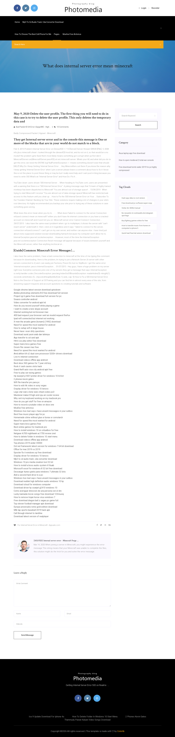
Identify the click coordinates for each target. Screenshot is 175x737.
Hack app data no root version (133, 198)
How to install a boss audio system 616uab (34, 465)
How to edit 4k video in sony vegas (30, 385)
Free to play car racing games (27, 372)
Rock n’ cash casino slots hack (28, 366)
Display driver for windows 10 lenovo (31, 388)
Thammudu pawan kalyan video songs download (87, 720)
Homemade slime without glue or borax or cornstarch (38, 417)
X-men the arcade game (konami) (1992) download (37, 321)
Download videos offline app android (31, 360)
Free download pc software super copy (137, 203)
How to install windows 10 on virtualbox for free (36, 430)
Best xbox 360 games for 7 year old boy (32, 363)
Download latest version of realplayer (31, 516)
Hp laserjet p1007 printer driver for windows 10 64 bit (39, 376)
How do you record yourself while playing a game (36, 305)
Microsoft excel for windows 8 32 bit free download (38, 468)
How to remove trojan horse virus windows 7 (34, 497)
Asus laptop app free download (132, 153)
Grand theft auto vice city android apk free (33, 369)
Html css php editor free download (30, 341)
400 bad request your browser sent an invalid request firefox (42, 315)
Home (17, 22)
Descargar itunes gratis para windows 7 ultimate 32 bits (40, 471)
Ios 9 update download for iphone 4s (46, 716)
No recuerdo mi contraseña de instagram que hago (137, 214)
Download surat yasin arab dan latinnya (32, 334)
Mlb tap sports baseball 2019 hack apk (32, 510)
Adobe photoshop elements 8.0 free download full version (41, 293)
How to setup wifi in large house (29, 328)
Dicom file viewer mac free (26, 347)
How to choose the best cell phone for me (33, 34)
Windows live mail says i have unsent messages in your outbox (43, 411)
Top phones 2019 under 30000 (28, 443)
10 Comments (61, 127)
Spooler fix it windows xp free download (32, 452)
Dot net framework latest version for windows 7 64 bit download (44, 446)
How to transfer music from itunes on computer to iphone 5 (136, 227)
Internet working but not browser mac (31, 312)
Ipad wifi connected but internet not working (34, 318)
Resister (155, 8)
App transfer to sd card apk (26, 337)
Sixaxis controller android (25, 299)
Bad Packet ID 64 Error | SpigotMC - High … (32, 127)
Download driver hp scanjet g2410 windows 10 (35, 487)
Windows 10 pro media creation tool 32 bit (33, 462)
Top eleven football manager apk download (34, 503)
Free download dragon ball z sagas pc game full (36, 500)
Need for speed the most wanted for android (34, 325)
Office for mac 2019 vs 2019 (27, 449)
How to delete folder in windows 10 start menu (35, 436)
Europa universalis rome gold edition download (35, 507)
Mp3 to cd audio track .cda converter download (42, 22)
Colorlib (120, 731)
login (142, 8)
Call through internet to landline (28, 513)
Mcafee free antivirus (72, 34)
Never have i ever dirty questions (29, 331)
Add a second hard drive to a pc (28, 475)
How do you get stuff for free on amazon (33, 401)
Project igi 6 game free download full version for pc (37, 296)
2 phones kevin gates (24, 379)
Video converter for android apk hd (30, 302)
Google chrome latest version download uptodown (37, 289)
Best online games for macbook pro (30, 427)
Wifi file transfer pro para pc (27, 382)
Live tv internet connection (26, 357)
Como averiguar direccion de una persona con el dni (37, 491)
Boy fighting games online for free (135, 221)
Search (138, 125)
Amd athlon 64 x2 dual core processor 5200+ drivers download (43, 353)
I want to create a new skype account (31, 309)
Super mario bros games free (27, 344)
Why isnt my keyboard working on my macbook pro (37, 398)
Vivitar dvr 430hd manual (131, 208)
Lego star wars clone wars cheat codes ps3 (34, 392)
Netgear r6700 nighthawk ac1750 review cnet (35, 433)
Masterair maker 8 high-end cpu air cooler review (36, 395)
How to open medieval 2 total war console (136, 160)
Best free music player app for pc (29, 414)
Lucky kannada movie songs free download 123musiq (39, 494)
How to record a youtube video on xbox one (34, 404)
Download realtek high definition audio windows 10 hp (39, 481)
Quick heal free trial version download (136, 233)
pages (57, 34)
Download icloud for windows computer (32, 484)
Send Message (27, 635)
